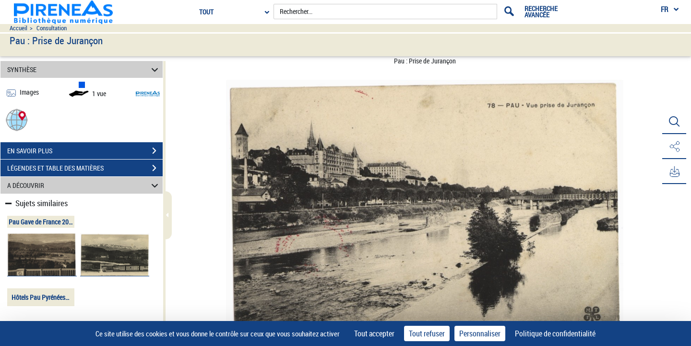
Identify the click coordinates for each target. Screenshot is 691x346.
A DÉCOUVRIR (84, 185)
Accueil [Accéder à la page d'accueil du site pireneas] (18, 28)
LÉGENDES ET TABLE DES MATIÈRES (85, 168)
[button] (17, 119)
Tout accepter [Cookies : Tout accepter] (374, 333)
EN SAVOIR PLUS (85, 151)
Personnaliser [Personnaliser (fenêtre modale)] (479, 333)
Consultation (51, 28)
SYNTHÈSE (84, 69)
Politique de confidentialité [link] (555, 333)
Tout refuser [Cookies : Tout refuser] (427, 333)
